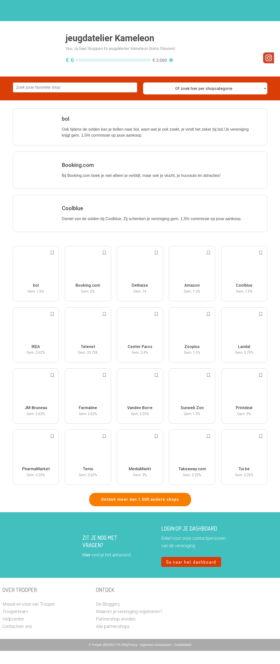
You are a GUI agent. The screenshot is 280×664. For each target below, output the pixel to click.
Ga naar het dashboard (191, 575)
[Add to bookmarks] (52, 265)
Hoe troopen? (127, 10)
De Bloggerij (108, 617)
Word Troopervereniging (207, 10)
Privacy (133, 658)
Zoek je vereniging (162, 10)
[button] (261, 10)
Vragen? (243, 10)
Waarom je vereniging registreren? (129, 624)
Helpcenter (13, 632)
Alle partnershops (113, 639)
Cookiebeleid (182, 658)
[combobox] (75, 101)
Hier (86, 568)
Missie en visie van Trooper (28, 617)
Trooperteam (15, 624)
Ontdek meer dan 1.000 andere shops (140, 512)
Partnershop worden (115, 632)
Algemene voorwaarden (156, 658)
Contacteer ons (17, 639)
